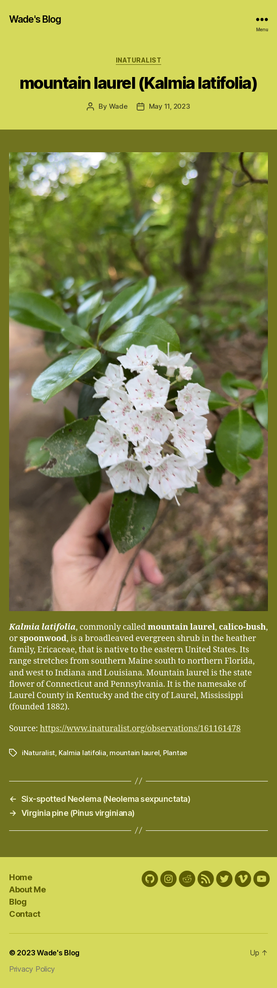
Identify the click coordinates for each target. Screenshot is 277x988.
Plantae (175, 752)
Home (20, 877)
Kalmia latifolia (82, 752)
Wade (118, 106)
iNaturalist (139, 60)
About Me (27, 889)
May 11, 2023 (169, 106)
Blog (17, 901)
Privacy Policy (32, 969)
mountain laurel (134, 752)
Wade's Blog (35, 19)
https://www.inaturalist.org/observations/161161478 (140, 728)
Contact (24, 914)
